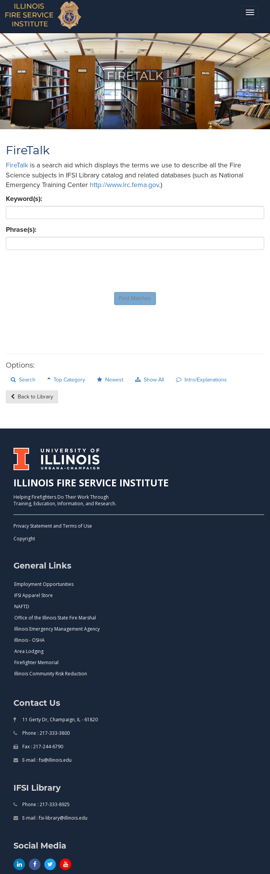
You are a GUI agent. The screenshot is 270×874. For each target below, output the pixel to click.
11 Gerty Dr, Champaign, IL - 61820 (59, 719)
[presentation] (64, 271)
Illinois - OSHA (29, 640)
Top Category (66, 380)
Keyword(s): (24, 199)
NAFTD (21, 606)
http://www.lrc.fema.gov (124, 185)
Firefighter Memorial (36, 662)
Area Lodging (29, 651)
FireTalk (17, 165)
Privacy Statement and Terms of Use (52, 526)
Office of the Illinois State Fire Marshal (55, 617)
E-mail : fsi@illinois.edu (46, 760)
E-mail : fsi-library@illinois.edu (54, 818)
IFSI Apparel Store (33, 595)
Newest (110, 380)
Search (23, 380)
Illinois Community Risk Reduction (50, 673)
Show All (149, 380)
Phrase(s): (21, 230)
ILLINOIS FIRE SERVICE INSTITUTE (91, 482)
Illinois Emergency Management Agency (57, 629)
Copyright (24, 538)
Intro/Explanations (201, 380)
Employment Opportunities (44, 584)
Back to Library (32, 397)
